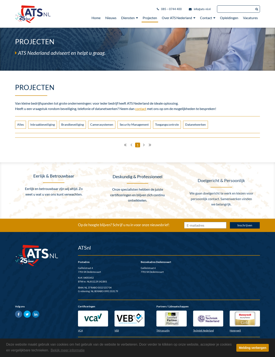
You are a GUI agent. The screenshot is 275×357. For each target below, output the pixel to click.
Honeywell (235, 330)
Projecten (150, 18)
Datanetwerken (195, 124)
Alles (20, 124)
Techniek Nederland (203, 330)
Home (96, 18)
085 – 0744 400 (171, 9)
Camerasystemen (101, 124)
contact (140, 109)
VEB (117, 330)
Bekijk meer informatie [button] (68, 350)
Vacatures (250, 18)
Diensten (129, 18)
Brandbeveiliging (72, 124)
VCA (80, 330)
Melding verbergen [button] (252, 347)
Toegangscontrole (167, 124)
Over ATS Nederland (178, 18)
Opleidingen (229, 18)
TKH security (163, 330)
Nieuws (110, 18)
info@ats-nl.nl (202, 9)
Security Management (134, 124)
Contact (207, 18)
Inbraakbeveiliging (42, 124)
